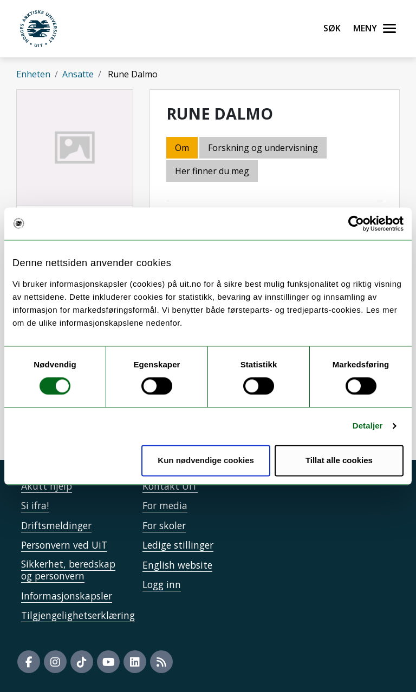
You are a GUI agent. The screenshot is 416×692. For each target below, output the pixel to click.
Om (182, 148)
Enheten (33, 74)
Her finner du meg (212, 171)
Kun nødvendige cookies (206, 460)
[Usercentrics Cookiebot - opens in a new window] (356, 223)
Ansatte (78, 74)
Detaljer (368, 426)
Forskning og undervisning (263, 148)
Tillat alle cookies (339, 460)
